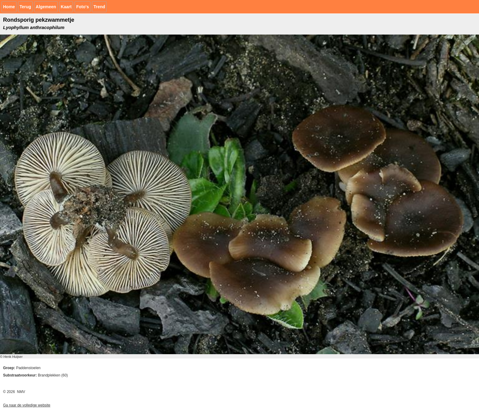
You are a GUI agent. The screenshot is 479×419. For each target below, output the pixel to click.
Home (9, 6)
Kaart (66, 6)
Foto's (82, 6)
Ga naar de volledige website (26, 405)
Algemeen (46, 6)
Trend (99, 6)
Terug (25, 6)
